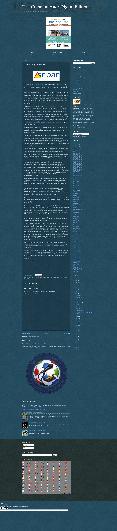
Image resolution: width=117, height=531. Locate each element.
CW (74, 179)
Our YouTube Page (77, 84)
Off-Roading (76, 220)
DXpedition (75, 183)
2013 (76, 339)
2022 (76, 287)
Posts (25, 445)
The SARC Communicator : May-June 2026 (34, 343)
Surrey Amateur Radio (61, 277)
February (78, 323)
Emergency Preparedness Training (76, 190)
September (78, 302)
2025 (76, 280)
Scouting (75, 253)
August (78, 304)
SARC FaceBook (77, 82)
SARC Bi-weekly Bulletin (78, 76)
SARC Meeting (76, 249)
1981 (76, 349)
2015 (76, 334)
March (77, 320)
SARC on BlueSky (77, 86)
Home (47, 333)
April (77, 318)
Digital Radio (76, 181)
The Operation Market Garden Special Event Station (34, 409)
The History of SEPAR (81, 310)
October (78, 299)
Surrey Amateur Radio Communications (84, 104)
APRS (74, 160)
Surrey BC (26, 278)
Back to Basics (76, 166)
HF (74, 205)
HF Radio (75, 207)
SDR (74, 255)
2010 (76, 345)
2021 (76, 289)
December (78, 295)
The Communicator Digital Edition (55, 6)
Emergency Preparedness (50, 277)
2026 (76, 278)
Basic (74, 168)
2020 (76, 291)
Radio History (76, 231)
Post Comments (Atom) (34, 336)
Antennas (75, 158)
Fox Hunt (75, 195)
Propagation (76, 226)
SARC (74, 241)
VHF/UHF (75, 271)
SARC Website (76, 80)
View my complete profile (79, 127)
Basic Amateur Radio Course (76, 171)
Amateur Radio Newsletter (76, 154)
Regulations (76, 237)
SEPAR (75, 257)
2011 (76, 343)
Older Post (67, 333)
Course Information (57, 55)
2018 (76, 328)
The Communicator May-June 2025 (37, 430)
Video (31, 55)
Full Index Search (77, 93)
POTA (74, 224)
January (78, 325)
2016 (76, 332)
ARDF (74, 162)
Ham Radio (75, 201)
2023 (76, 285)
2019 (76, 293)
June (77, 308)
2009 (76, 347)
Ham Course (76, 197)
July (77, 306)
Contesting (75, 177)
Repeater (75, 239)
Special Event (76, 259)
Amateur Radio (30, 277)
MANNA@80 (76, 216)
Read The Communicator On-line (80, 74)
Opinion (75, 222)
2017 (76, 330)
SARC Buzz (76, 243)
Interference (76, 212)
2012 (76, 341)
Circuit (74, 173)
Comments (26, 447)
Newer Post (26, 333)
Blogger (70, 497)
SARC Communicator (76, 246)
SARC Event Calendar (78, 72)
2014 (76, 336)
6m (74, 142)
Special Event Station (76, 262)
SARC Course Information (79, 78)
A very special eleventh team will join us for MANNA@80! (35, 404)
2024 (76, 282)
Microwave (75, 218)
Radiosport (75, 235)
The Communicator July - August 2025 (37, 422)
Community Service (39, 277)
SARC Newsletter (77, 251)
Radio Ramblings (77, 233)
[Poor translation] (5, 508)
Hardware (75, 203)
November (78, 297)
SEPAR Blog (76, 91)
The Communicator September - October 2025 (39, 414)
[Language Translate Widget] (81, 134)
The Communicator (77, 269)
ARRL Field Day (77, 164)
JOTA (74, 214)
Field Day (75, 193)
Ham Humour (76, 199)
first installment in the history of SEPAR (35, 84)
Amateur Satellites (77, 156)
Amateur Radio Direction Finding (77, 147)
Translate (82, 136)
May (77, 316)
